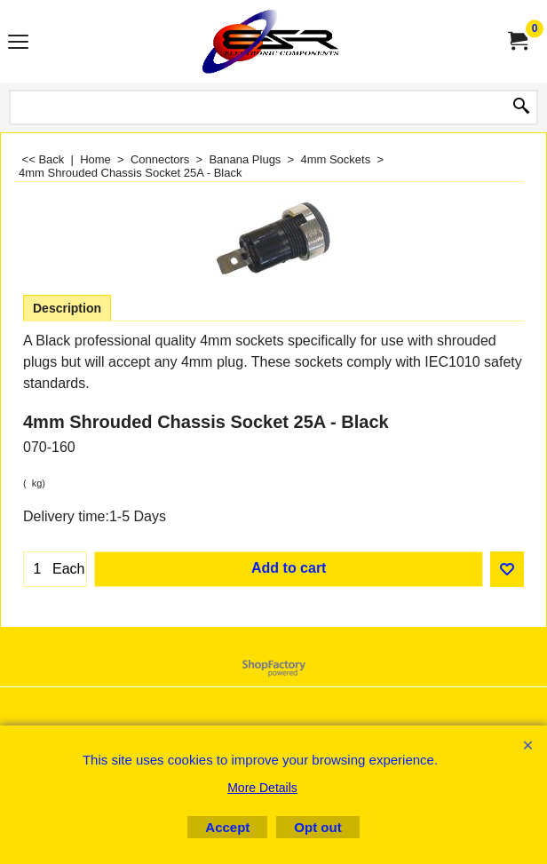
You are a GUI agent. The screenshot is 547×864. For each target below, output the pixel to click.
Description (67, 308)
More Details (262, 788)
